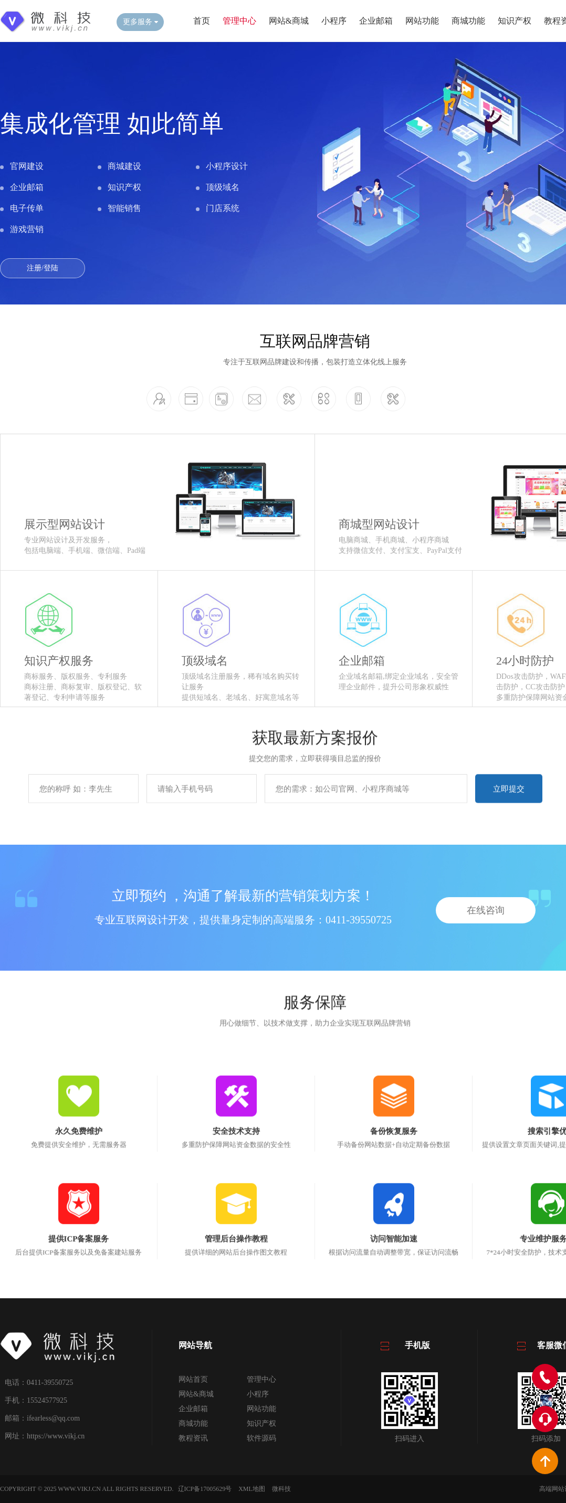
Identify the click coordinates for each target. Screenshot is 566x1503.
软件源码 (261, 1438)
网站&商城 (289, 20)
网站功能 (422, 20)
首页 (201, 20)
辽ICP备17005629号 (205, 1489)
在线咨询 (486, 967)
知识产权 (514, 20)
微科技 (281, 1489)
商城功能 (468, 20)
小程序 (334, 20)
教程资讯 (193, 1438)
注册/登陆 (42, 268)
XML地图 (251, 1489)
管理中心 (239, 20)
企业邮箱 (376, 20)
